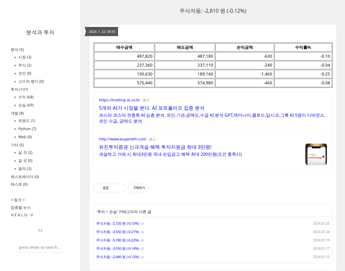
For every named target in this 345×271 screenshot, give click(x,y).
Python (26, 128)
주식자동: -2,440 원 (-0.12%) (117, 256)
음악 (24, 168)
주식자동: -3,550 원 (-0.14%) (117, 248)
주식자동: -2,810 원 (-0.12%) (213, 10)
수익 (25, 96)
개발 (17, 113)
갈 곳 (24, 160)
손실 (25, 104)
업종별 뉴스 (21, 207)
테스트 (19, 184)
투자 (19, 89)
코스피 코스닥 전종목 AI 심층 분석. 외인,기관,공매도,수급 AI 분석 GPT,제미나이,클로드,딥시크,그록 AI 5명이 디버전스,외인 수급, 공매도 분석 (212, 118)
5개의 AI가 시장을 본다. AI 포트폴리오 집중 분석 (152, 108)
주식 (24, 65)
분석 (17, 49)
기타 (17, 144)
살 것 (24, 152)
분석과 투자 (40, 32)
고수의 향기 (30, 81)
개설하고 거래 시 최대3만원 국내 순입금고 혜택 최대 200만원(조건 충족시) (170, 154)
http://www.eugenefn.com (122, 139)
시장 (24, 57)
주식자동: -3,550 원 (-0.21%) (117, 231)
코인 (24, 73)
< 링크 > (18, 199)
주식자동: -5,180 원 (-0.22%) (117, 240)
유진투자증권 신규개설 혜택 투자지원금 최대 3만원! (155, 147)
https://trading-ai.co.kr (119, 100)
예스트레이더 (25, 176)
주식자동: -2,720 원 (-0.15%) (117, 223)
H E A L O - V (22, 214)
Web (24, 136)
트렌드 (26, 120)
